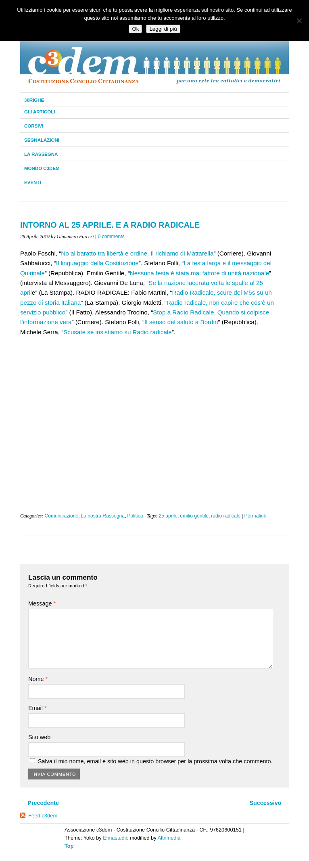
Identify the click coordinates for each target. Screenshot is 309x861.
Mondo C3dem (42, 168)
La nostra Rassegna (103, 516)
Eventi (32, 182)
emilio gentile (194, 516)
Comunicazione (61, 516)
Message (42, 603)
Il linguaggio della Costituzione (97, 263)
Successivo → (269, 803)
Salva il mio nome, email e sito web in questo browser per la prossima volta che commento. (155, 761)
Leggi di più (163, 29)
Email (37, 708)
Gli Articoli (39, 111)
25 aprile (168, 516)
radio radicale (225, 516)
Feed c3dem (42, 816)
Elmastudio (115, 838)
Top (69, 846)
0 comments (111, 236)
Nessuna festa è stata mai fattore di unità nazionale (199, 273)
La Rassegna (41, 154)
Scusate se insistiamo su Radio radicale (117, 332)
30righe (34, 100)
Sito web (39, 737)
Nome (38, 679)
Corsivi (33, 126)
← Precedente (39, 803)
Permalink (255, 516)
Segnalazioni (41, 140)
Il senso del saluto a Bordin (181, 321)
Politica (135, 516)
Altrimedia (169, 838)
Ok (135, 29)
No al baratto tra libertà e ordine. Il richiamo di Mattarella (137, 253)
